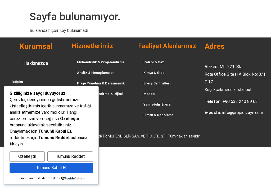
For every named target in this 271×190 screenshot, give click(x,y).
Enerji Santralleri (157, 83)
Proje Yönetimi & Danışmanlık (101, 83)
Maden (149, 94)
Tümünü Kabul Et (51, 167)
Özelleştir (27, 156)
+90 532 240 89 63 (240, 101)
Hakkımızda (36, 63)
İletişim (17, 82)
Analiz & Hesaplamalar (95, 73)
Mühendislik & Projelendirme (101, 62)
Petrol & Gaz (153, 62)
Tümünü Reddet (70, 156)
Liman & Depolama (158, 115)
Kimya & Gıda (153, 73)
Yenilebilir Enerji (157, 104)
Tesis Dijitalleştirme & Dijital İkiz (100, 96)
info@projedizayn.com (242, 112)
